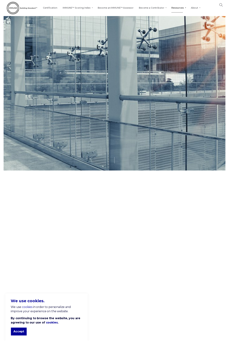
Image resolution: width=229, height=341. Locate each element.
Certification (50, 7)
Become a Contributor (151, 7)
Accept (19, 331)
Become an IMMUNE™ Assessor (115, 7)
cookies (27, 307)
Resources (177, 7)
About (194, 7)
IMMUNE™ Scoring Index (77, 7)
